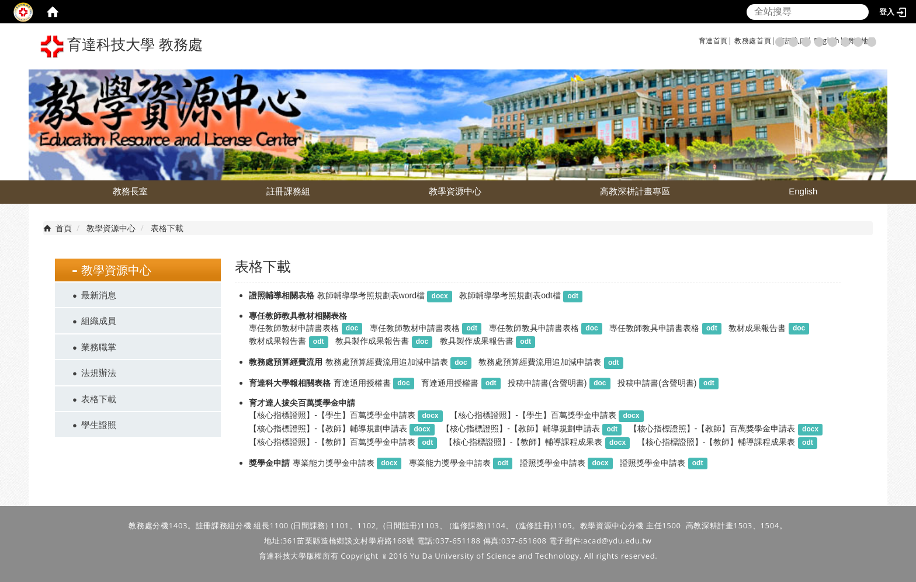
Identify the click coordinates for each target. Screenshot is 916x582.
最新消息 (98, 295)
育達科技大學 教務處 (121, 46)
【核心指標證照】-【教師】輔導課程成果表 (524, 442)
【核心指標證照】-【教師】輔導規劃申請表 (328, 428)
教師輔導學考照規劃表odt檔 (509, 295)
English (803, 191)
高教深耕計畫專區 (635, 191)
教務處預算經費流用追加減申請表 (386, 362)
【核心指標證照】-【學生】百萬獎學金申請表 (332, 415)
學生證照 (98, 424)
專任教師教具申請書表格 (534, 328)
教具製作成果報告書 (372, 341)
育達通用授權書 (362, 383)
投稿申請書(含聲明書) (547, 383)
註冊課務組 (288, 191)
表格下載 (98, 399)
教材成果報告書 (757, 328)
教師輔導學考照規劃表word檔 (371, 295)
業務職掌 (98, 347)
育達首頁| (716, 41)
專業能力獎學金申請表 (333, 463)
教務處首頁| (754, 41)
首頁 (63, 228)
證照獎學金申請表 (552, 463)
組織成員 (98, 320)
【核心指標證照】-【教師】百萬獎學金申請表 (712, 428)
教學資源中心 (455, 191)
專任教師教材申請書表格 (294, 328)
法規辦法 (98, 372)
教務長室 (130, 191)
